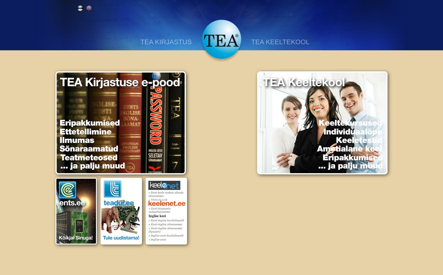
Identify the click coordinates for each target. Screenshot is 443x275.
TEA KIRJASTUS (166, 42)
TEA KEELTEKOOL (280, 42)
